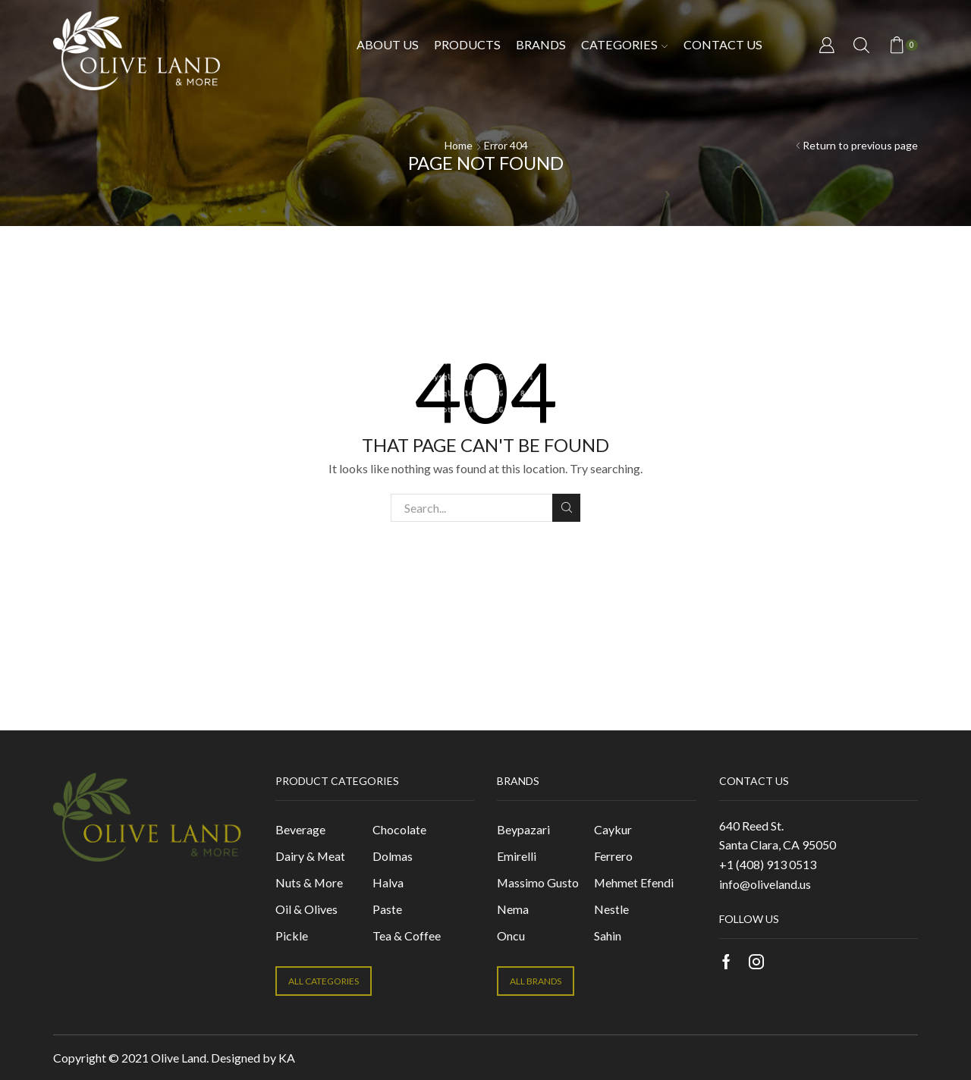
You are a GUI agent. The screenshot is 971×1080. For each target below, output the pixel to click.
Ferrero (613, 856)
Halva (388, 882)
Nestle (611, 909)
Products (467, 44)
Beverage (300, 829)
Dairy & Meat (310, 856)
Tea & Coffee (406, 935)
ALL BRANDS (535, 981)
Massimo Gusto (538, 882)
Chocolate (399, 829)
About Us (388, 44)
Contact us (722, 44)
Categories (624, 44)
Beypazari (523, 829)
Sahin (607, 935)
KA (286, 1057)
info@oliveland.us (765, 884)
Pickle (291, 935)
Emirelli (516, 856)
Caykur (613, 829)
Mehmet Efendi (634, 882)
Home (459, 145)
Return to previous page (860, 145)
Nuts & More (309, 882)
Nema (513, 909)
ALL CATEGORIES (323, 981)
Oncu (511, 935)
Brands (541, 44)
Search (566, 507)
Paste (387, 909)
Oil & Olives (306, 909)
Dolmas (392, 856)
